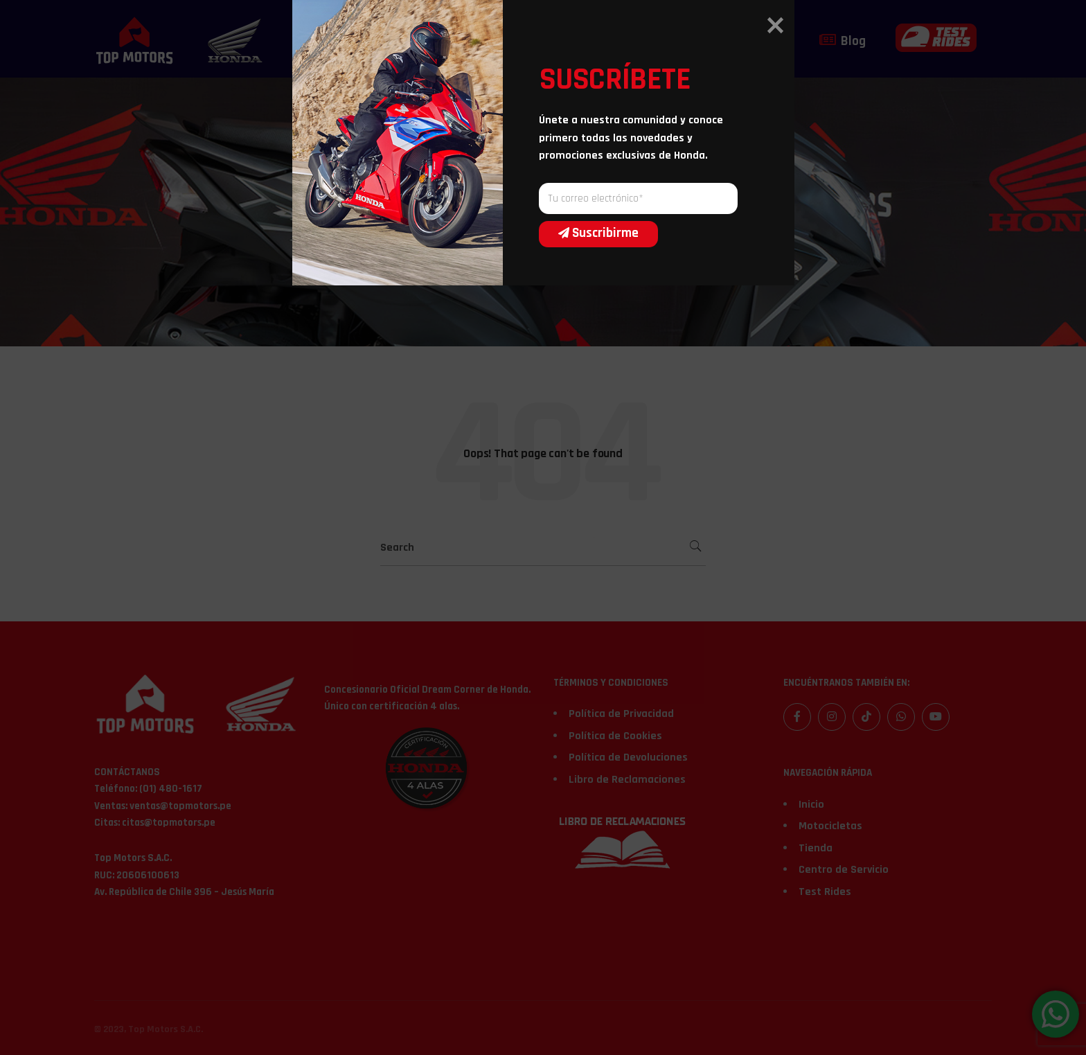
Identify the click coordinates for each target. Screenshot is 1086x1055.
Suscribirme (590, 618)
